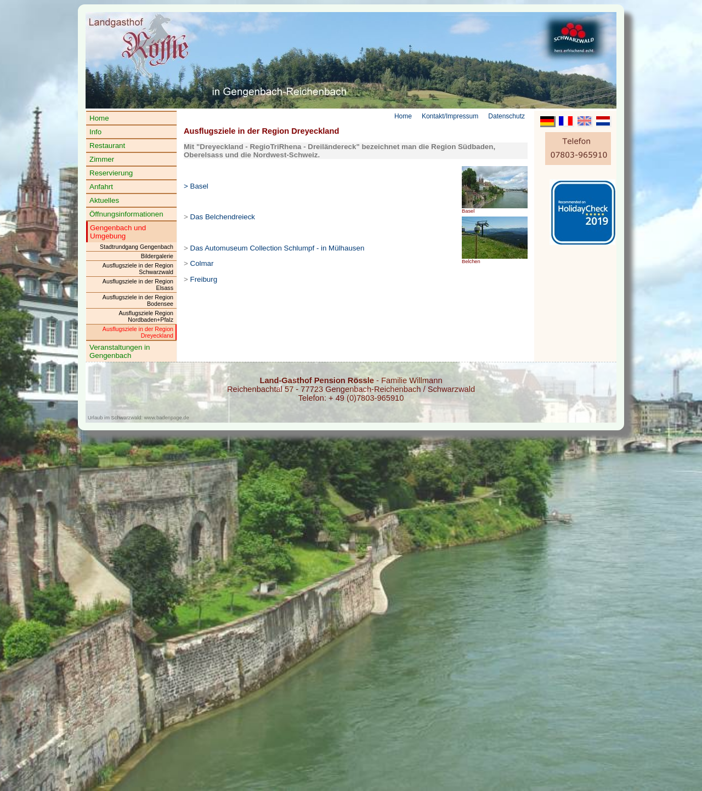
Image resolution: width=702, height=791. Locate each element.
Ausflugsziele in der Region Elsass (138, 284)
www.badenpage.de (166, 417)
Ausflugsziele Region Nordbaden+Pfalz (145, 316)
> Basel (196, 186)
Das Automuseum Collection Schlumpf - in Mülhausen (277, 248)
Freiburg (204, 279)
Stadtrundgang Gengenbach (136, 246)
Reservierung (111, 173)
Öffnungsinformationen (126, 214)
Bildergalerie (157, 256)
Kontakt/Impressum (450, 116)
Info (95, 132)
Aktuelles (104, 200)
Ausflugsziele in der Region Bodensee (138, 300)
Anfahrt (101, 187)
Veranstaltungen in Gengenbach (119, 351)
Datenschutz (506, 116)
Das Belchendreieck (223, 217)
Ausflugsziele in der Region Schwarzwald (138, 268)
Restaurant (107, 145)
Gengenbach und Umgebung (118, 232)
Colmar (202, 263)
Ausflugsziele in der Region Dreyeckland (138, 332)
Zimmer (101, 159)
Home (99, 118)
